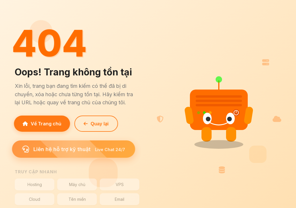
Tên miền (77, 199)
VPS (120, 184)
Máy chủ (77, 184)
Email (119, 199)
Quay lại (94, 123)
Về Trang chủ (40, 124)
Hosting (34, 184)
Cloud (34, 199)
